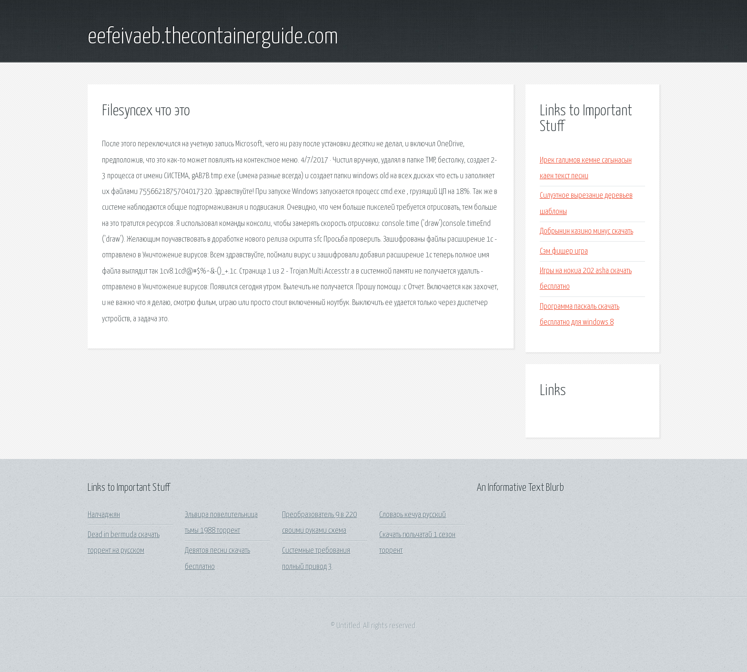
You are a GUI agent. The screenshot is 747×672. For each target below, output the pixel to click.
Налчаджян (104, 515)
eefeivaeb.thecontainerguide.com (213, 37)
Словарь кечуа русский (412, 515)
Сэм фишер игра (564, 251)
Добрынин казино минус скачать (586, 231)
